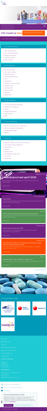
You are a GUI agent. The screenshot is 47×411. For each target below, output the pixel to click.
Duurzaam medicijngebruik (13, 145)
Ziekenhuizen (8, 86)
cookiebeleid (12, 401)
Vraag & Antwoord (9, 112)
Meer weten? (8, 60)
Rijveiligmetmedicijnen (11, 154)
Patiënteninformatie (31, 21)
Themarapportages (10, 130)
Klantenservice (5, 342)
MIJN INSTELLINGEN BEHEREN (23, 405)
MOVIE (6, 133)
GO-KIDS (6, 156)
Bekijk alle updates (40, 270)
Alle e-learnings (9, 70)
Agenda (6, 93)
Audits (6, 109)
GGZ (5, 79)
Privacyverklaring (6, 353)
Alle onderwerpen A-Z (7, 28)
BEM (5, 116)
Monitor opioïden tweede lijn (13, 128)
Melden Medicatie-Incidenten (33, 33)
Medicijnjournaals (9, 55)
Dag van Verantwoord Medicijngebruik (16, 143)
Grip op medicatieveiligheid (13, 105)
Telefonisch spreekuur (11, 107)
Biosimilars (7, 147)
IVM (6, 3)
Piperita (6, 149)
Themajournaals (9, 58)
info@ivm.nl (4, 362)
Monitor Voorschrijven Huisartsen (15, 126)
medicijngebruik (7, 390)
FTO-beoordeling (9, 51)
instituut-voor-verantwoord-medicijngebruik (13, 387)
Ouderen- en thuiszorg (11, 83)
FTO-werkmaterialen (10, 53)
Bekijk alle (7, 95)
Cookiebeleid (5, 356)
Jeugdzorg (7, 81)
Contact (3, 344)
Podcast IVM (8, 88)
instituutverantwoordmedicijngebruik (12, 384)
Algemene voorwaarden (8, 350)
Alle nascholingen (9, 72)
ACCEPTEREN (8, 405)
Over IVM (4, 339)
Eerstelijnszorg (8, 74)
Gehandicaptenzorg (10, 77)
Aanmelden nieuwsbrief (9, 39)
